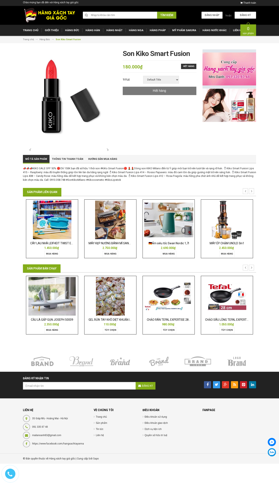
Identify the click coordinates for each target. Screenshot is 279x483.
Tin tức (99, 448)
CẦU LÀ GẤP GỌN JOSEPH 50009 (52, 339)
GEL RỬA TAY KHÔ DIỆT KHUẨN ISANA (113, 339)
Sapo (96, 478)
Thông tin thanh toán (67, 178)
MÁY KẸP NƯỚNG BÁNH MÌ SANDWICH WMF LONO (120, 262)
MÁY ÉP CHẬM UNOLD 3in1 (227, 262)
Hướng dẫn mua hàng (102, 178)
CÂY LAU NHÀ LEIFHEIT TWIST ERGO (53, 262)
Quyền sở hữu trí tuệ (156, 454)
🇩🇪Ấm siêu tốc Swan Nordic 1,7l (168, 262)
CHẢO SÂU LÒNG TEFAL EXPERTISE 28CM (232, 339)
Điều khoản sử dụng (156, 436)
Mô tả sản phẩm (36, 178)
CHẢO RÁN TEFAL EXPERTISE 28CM (170, 339)
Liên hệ (100, 454)
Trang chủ (101, 436)
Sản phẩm (101, 442)
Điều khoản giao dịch (156, 442)
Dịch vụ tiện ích (153, 448)
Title (126, 79)
